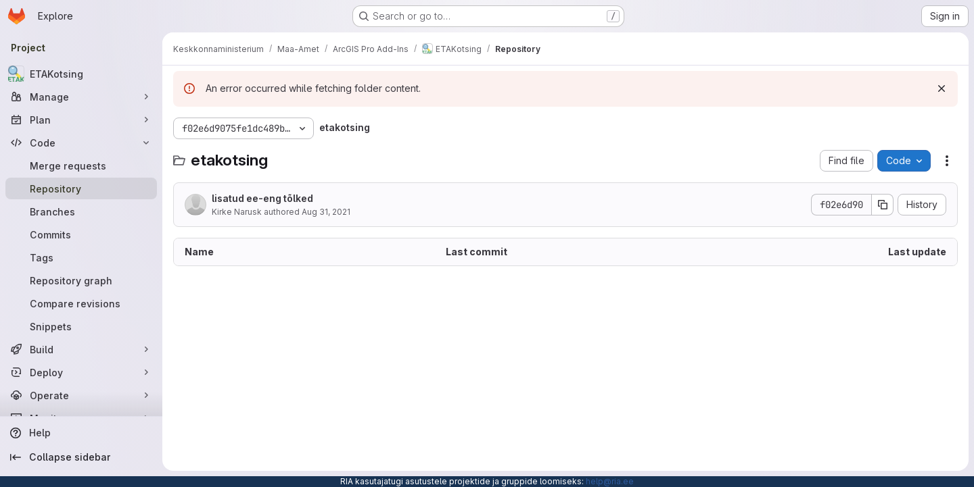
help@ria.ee (610, 481)
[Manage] (81, 96)
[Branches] (81, 211)
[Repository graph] (81, 280)
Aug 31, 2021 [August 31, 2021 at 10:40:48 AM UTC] (326, 212)
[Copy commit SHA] (883, 204)
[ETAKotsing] (81, 73)
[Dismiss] (941, 88)
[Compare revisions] (81, 303)
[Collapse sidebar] (81, 457)
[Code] (81, 142)
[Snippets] (81, 326)
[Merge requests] (81, 165)
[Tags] (81, 257)
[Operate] (81, 395)
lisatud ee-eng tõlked (262, 198)
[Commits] (81, 234)
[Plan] (81, 119)
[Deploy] (81, 372)
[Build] (81, 349)
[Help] (81, 433)
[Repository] (81, 188)
